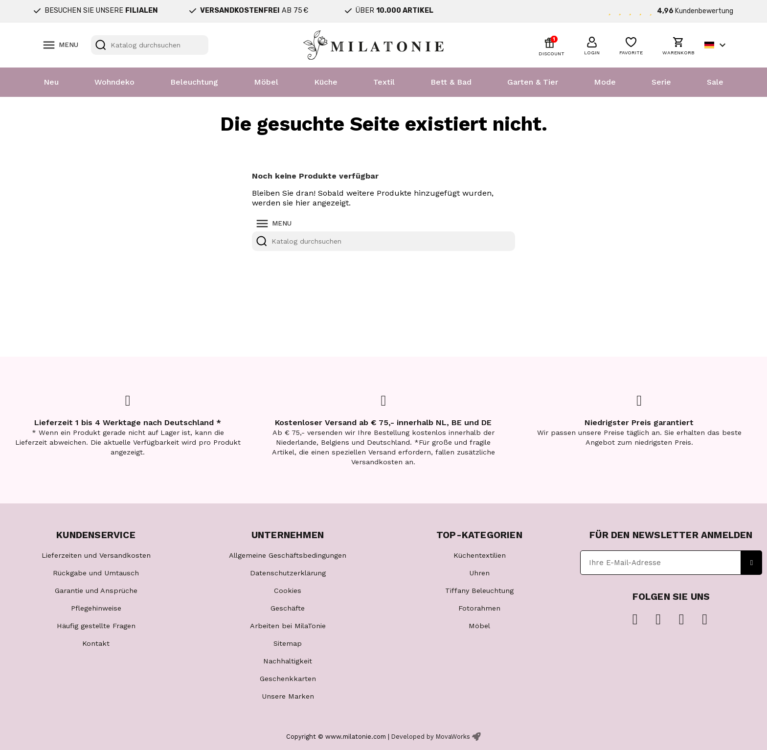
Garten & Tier (532, 82)
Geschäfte (288, 608)
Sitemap (287, 643)
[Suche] (149, 45)
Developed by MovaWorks (430, 736)
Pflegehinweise (96, 608)
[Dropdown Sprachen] (716, 45)
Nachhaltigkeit (287, 661)
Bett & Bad (451, 82)
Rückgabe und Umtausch (96, 573)
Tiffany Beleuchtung (479, 590)
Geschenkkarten (288, 678)
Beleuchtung (194, 82)
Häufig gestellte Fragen (96, 626)
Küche (326, 82)
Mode (605, 82)
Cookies (287, 590)
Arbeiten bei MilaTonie (288, 626)
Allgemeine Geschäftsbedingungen (287, 555)
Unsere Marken (288, 696)
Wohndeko (114, 82)
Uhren (479, 573)
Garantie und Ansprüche (96, 590)
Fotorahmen (479, 608)
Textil (384, 82)
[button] (592, 44)
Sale (715, 82)
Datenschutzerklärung (288, 573)
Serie (661, 82)
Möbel (266, 82)
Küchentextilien (479, 555)
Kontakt (96, 643)
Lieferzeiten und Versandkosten (96, 555)
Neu (51, 82)
